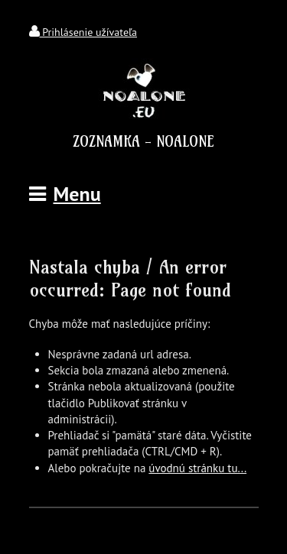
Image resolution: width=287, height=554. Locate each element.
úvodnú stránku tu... (197, 468)
